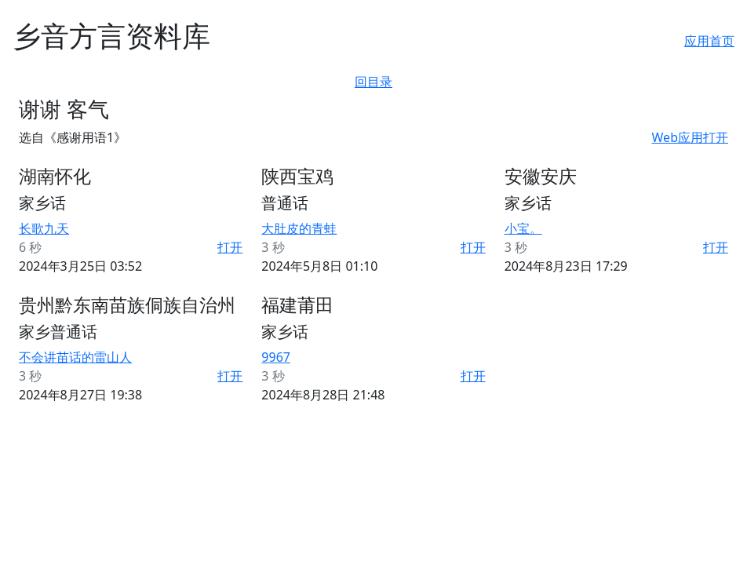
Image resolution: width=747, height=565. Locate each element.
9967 (275, 357)
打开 (229, 247)
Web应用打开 (690, 137)
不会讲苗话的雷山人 (75, 357)
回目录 (373, 81)
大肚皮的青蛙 (299, 228)
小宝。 (523, 228)
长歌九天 (44, 228)
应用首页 (709, 40)
